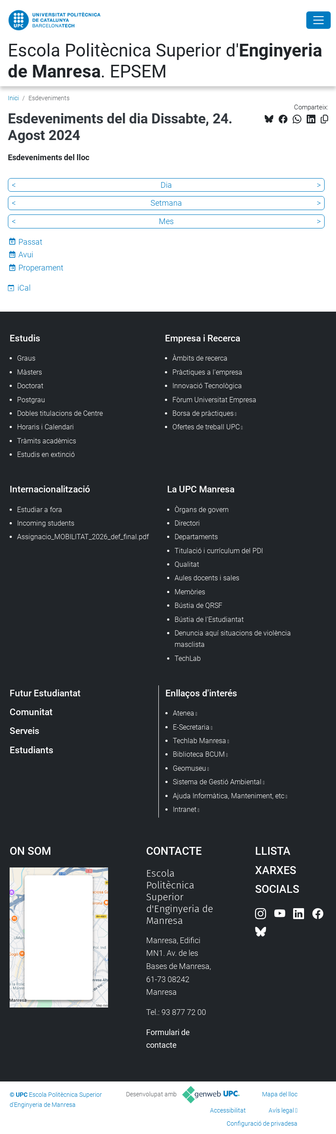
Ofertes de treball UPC (206, 427)
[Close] (318, 20)
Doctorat (30, 386)
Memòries (190, 592)
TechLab (188, 658)
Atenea (183, 713)
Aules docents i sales (207, 578)
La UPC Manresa (200, 489)
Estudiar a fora (39, 510)
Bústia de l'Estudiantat (209, 619)
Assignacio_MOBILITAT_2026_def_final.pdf (83, 537)
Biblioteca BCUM (199, 754)
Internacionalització (50, 489)
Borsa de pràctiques (203, 413)
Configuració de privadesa (262, 1123)
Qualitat (187, 564)
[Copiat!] (324, 119)
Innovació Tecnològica (207, 386)
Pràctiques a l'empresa (207, 372)
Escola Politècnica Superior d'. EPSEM (165, 61)
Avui (25, 254)
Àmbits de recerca (200, 358)
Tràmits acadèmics (46, 441)
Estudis (25, 338)
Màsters (29, 372)
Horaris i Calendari (45, 427)
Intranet (184, 809)
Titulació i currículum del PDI (219, 551)
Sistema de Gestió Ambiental (217, 782)
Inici (13, 98)
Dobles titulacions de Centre (60, 413)
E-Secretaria (191, 727)
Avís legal (281, 1110)
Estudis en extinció (46, 454)
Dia (166, 185)
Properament (40, 267)
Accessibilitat (228, 1110)
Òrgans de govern (202, 510)
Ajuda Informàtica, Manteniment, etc (228, 796)
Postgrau (31, 400)
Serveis (24, 730)
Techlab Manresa (199, 741)
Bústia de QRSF (198, 605)
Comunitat (31, 711)
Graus (26, 358)
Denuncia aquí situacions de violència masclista (233, 639)
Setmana (166, 202)
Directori (187, 523)
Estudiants (31, 749)
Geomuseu (189, 768)
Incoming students (45, 523)
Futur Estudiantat (45, 693)
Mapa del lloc (280, 1094)
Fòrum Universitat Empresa (214, 400)
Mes (166, 221)
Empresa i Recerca (202, 338)
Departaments (196, 537)
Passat (30, 241)
